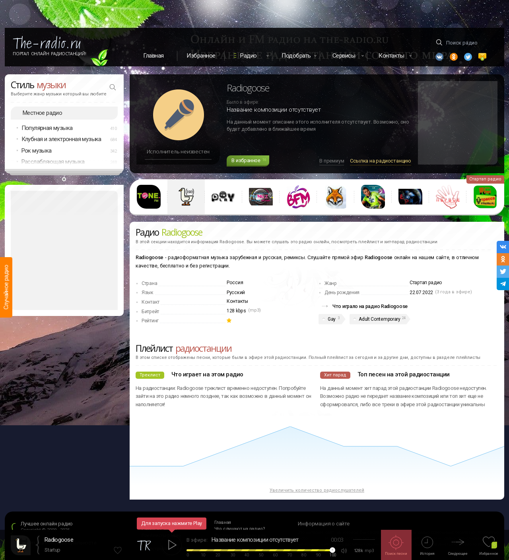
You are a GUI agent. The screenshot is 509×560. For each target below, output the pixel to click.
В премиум (331, 161)
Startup (52, 550)
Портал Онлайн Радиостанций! (49, 53)
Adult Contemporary (379, 319)
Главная (153, 55)
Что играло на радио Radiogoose (370, 306)
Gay (332, 319)
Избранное (201, 55)
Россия (235, 282)
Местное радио (42, 112)
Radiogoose (59, 539)
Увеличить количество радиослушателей (317, 490)
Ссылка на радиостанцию (380, 161)
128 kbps (236, 311)
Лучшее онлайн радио (47, 524)
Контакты (237, 301)
